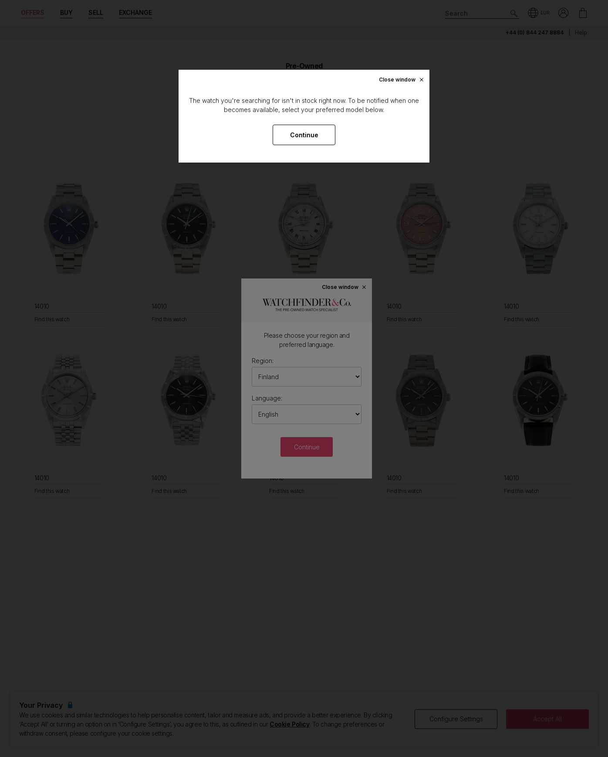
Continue (304, 135)
